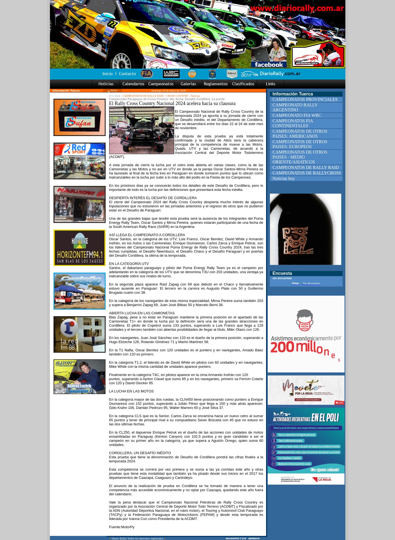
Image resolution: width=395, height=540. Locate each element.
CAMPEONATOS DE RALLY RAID (143, 95)
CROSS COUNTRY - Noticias (183, 95)
